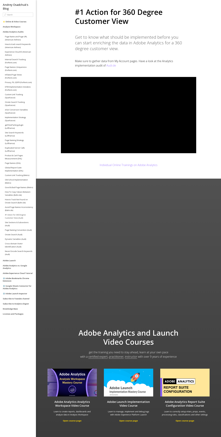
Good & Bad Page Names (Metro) (19, 187)
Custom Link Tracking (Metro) (17, 175)
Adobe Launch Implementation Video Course (128, 403)
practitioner (116, 356)
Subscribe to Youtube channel (16, 298)
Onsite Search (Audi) (13, 234)
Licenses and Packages (13, 314)
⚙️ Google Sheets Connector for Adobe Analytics (17, 287)
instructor (131, 356)
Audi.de (111, 65)
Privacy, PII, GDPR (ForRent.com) (18, 82)
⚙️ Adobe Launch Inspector (15, 293)
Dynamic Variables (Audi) (15, 239)
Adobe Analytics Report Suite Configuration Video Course (185, 403)
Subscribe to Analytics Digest (16, 303)
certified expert (98, 356)
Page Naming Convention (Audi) (18, 230)
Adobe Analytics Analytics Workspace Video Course (72, 403)
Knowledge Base (10, 309)
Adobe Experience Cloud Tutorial (18, 273)
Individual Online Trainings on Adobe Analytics (128, 165)
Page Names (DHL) (13, 163)
